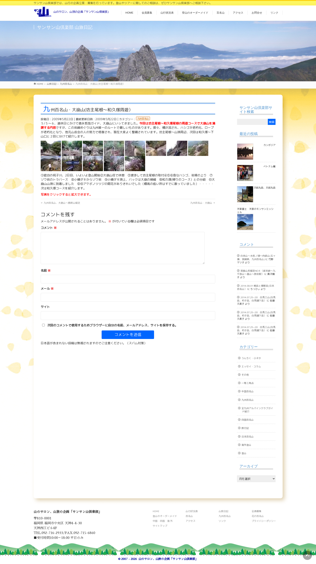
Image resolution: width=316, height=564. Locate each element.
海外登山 (246, 445)
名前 (46, 270)
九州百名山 (143, 118)
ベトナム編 (269, 166)
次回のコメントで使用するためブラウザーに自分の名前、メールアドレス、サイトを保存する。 (112, 325)
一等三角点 (248, 383)
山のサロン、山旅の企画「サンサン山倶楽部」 (168, 559)
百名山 (189, 516)
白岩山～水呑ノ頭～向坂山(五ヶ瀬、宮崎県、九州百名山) (256, 257)
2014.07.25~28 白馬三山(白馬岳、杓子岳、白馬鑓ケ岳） (256, 299)
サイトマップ (160, 526)
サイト (45, 307)
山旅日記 (223, 511)
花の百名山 (258, 516)
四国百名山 (248, 419)
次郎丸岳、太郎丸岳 (265, 187)
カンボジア (269, 145)
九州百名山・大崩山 (202, 203)
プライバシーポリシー (264, 521)
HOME (156, 511)
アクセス (190, 521)
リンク (222, 521)
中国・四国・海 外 (163, 521)
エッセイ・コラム (251, 366)
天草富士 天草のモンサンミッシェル (255, 210)
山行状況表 (192, 511)
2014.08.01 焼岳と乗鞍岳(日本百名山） (255, 287)
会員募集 (256, 511)
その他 (245, 374)
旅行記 (245, 428)
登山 (244, 453)
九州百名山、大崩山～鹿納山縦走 (60, 203)
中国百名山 (248, 391)
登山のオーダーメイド (165, 516)
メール (47, 288)
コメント (49, 228)
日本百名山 (248, 436)
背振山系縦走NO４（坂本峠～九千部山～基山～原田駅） (256, 272)
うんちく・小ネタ (251, 358)
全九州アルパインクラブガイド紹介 (257, 409)
